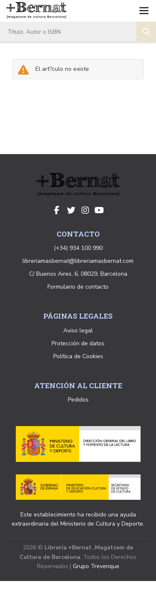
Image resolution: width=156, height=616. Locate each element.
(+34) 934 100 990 (78, 248)
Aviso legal (78, 330)
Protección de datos (78, 343)
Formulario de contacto (78, 287)
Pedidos (78, 400)
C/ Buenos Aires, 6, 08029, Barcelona (78, 274)
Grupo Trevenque (96, 566)
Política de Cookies (78, 356)
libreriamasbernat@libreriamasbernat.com (78, 261)
